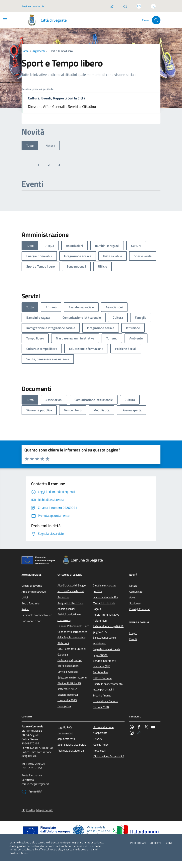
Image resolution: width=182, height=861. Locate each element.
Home (25, 51)
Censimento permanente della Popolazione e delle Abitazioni (72, 637)
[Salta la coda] (112, 6)
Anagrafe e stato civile (70, 603)
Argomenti (39, 51)
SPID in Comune (102, 678)
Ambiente (63, 597)
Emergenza (64, 706)
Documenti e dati (31, 621)
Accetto (156, 843)
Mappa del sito (44, 810)
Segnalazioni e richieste (106, 649)
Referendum (100, 620)
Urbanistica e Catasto (105, 701)
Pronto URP (32, 791)
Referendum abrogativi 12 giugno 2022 (108, 629)
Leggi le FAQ (64, 727)
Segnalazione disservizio (71, 744)
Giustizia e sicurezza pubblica (104, 588)
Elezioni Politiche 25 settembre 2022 (69, 686)
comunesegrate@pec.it (35, 784)
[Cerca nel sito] (156, 20)
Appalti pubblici (66, 609)
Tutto (30, 145)
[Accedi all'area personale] (153, 6)
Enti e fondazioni (31, 603)
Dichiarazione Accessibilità (108, 756)
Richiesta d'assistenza (70, 750)
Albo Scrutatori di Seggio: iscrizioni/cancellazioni (71, 588)
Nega (169, 843)
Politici (25, 609)
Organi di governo (32, 585)
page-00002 (100, 655)
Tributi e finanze (102, 695)
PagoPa (97, 609)
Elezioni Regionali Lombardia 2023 (67, 697)
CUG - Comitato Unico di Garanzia (71, 652)
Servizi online (100, 672)
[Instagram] (131, 733)
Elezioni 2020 (101, 707)
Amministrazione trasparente (103, 730)
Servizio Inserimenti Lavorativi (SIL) (104, 664)
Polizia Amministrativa (106, 614)
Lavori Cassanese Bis (105, 597)
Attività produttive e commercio (69, 617)
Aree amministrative (34, 591)
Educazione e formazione (72, 677)
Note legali (99, 750)
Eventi (133, 639)
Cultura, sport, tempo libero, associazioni (69, 663)
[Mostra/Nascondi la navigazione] (4, 19)
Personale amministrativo (37, 615)
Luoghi (133, 633)
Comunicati (135, 591)
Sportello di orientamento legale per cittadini (108, 687)
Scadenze (134, 603)
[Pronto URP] (125, 6)
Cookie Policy (101, 744)
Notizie (50, 145)
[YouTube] (153, 727)
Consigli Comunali (139, 609)
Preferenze (138, 843)
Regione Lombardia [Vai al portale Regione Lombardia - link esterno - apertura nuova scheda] (33, 6)
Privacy (97, 739)
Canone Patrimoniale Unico (73, 626)
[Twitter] (146, 727)
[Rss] (138, 733)
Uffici (25, 597)
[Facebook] (138, 727)
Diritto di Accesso (67, 672)
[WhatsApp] (131, 727)
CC (23, 810)
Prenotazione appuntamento (66, 736)
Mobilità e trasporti (104, 603)
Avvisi (132, 597)
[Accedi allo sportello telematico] (139, 6)
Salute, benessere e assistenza (104, 640)
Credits (30, 810)
